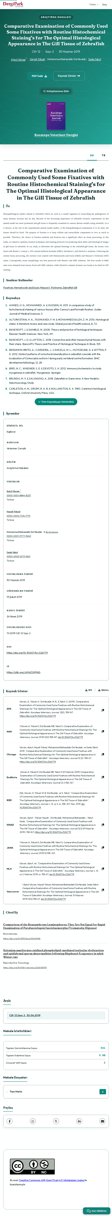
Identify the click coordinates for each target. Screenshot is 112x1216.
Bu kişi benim (51, 532)
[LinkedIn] (79, 1121)
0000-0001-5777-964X (19, 536)
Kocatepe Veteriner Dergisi (56, 135)
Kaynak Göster (69, 75)
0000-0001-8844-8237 (19, 495)
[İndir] (103, 1091)
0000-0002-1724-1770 (18, 515)
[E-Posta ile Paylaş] (102, 1121)
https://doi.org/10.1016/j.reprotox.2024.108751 (25, 967)
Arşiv (7, 1000)
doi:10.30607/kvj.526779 (70, 737)
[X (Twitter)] (56, 1121)
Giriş (104, 4)
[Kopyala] (102, 710)
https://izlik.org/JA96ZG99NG (23, 672)
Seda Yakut (94, 59)
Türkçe (93, 4)
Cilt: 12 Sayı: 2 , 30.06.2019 (24, 1015)
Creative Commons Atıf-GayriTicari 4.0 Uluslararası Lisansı (52, 1180)
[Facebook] (9, 1121)
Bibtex (103, 690)
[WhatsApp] (33, 1121)
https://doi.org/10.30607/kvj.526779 (27, 652)
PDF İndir (39, 76)
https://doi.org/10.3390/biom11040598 (21, 938)
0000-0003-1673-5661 (18, 556)
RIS (88, 690)
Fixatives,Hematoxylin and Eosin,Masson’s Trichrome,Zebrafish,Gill (40, 287)
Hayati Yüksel (37, 59)
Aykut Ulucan (18, 59)
